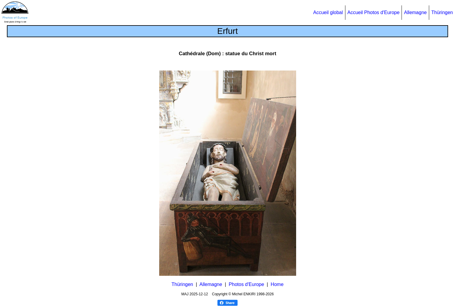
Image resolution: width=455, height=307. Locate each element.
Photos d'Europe (246, 284)
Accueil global (328, 12)
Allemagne (415, 12)
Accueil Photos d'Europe (373, 12)
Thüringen (442, 12)
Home (277, 284)
